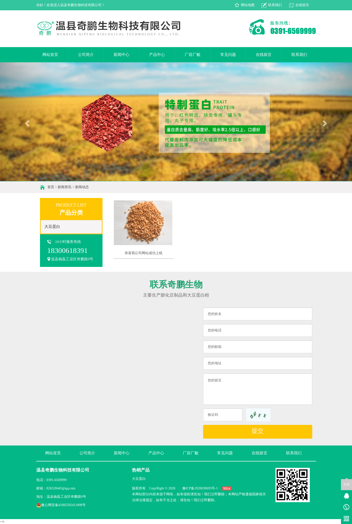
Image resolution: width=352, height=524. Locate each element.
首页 (50, 187)
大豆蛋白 (52, 226)
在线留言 (302, 5)
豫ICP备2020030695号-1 (200, 488)
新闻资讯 (64, 187)
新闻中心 (121, 54)
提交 (257, 431)
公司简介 (86, 54)
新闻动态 (82, 187)
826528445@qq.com (61, 488)
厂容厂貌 (192, 54)
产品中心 (157, 54)
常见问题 (228, 54)
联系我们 (275, 5)
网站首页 (50, 54)
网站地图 (248, 5)
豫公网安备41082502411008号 (61, 505)
